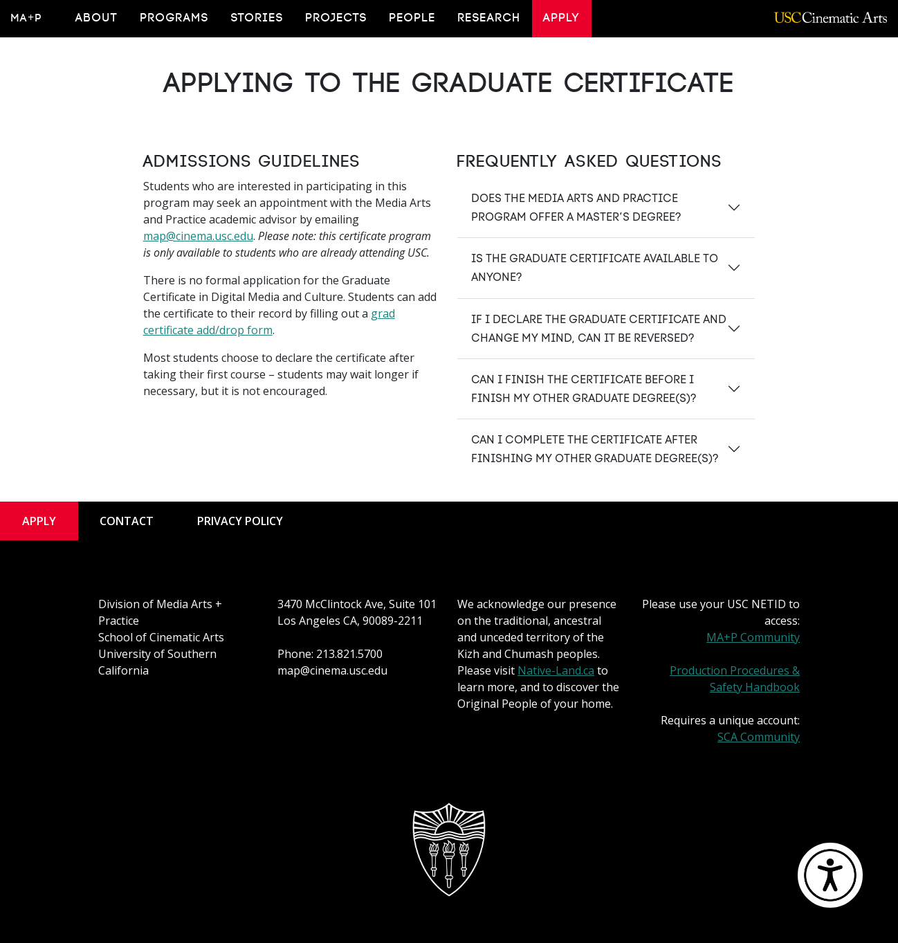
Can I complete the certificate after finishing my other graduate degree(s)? (594, 449)
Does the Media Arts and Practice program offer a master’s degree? (576, 207)
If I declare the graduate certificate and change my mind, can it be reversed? (598, 328)
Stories (257, 18)
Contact (127, 521)
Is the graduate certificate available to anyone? (594, 267)
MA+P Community (753, 637)
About (96, 18)
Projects (336, 18)
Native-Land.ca (555, 670)
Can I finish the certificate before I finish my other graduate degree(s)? (583, 388)
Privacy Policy (240, 521)
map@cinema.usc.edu (198, 236)
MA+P (26, 18)
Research (489, 18)
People (413, 18)
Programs (174, 18)
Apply (561, 18)
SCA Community (758, 736)
